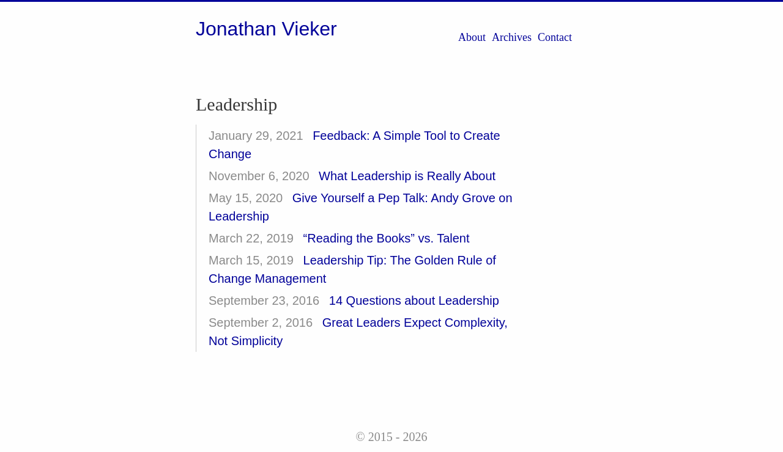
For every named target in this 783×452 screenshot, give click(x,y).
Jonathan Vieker (266, 29)
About (472, 37)
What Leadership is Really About (407, 176)
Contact (555, 37)
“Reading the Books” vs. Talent (386, 238)
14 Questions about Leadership (414, 300)
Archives (512, 37)
